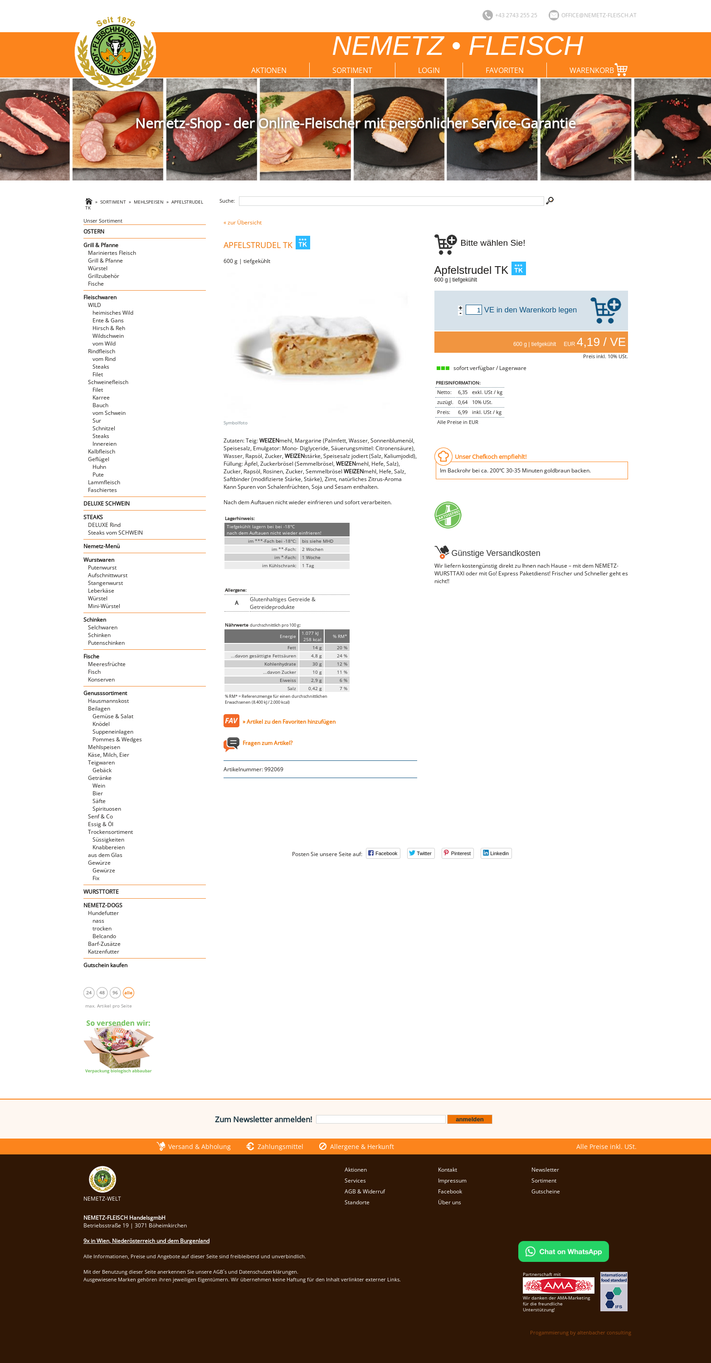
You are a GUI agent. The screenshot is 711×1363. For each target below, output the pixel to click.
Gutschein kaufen (105, 965)
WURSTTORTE (101, 892)
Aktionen (269, 70)
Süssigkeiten (108, 839)
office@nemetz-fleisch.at (599, 15)
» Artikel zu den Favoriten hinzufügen (289, 721)
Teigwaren (101, 762)
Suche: (227, 200)
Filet (98, 374)
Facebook (450, 1191)
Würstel (97, 268)
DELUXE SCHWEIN (106, 503)
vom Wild (104, 343)
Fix (96, 878)
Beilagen (99, 708)
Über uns (449, 1202)
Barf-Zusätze (104, 944)
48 (102, 992)
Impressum (452, 1180)
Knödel (101, 724)
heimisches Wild (113, 312)
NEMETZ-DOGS (102, 905)
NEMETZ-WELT (102, 1194)
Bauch (100, 405)
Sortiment (352, 70)
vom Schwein (109, 413)
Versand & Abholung (199, 1146)
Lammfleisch (104, 482)
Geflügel (98, 459)
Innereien (105, 444)
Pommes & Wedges (117, 739)
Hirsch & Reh (109, 328)
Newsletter (545, 1169)
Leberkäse (101, 590)
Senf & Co (100, 816)
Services (355, 1180)
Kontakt (447, 1169)
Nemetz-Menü (101, 546)
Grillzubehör (103, 276)
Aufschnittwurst (107, 575)
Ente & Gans (108, 320)
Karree (101, 397)
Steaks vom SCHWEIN (115, 532)
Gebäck (102, 770)
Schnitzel (104, 428)
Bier (98, 793)
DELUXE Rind (104, 525)
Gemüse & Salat (113, 716)
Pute (98, 474)
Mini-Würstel (104, 606)
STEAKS (93, 517)
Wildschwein (108, 336)
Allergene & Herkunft (362, 1146)
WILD (94, 305)
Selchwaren (102, 627)
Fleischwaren (100, 297)
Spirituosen (107, 809)
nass (98, 921)
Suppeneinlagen (113, 731)
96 (115, 992)
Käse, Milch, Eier (108, 755)
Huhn (99, 467)
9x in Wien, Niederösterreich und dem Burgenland (146, 1241)
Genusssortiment (105, 693)
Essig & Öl (100, 824)
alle (128, 992)
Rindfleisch (101, 351)
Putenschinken (106, 643)
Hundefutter (103, 913)
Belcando (104, 936)
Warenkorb (601, 70)
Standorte (357, 1202)
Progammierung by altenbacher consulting (580, 1332)
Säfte (99, 801)
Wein (99, 785)
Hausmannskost (108, 701)
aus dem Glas (105, 855)
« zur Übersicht (243, 222)
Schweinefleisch (108, 382)
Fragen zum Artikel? (267, 743)
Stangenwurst (105, 583)
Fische (96, 283)
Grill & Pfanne (100, 245)
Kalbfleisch (101, 451)
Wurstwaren (98, 560)
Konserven (101, 679)
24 (89, 992)
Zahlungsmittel (280, 1146)
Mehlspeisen (149, 202)
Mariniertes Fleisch (112, 253)
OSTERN (93, 231)
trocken (102, 928)
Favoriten (505, 70)
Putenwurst (102, 567)
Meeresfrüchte (107, 664)
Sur (97, 420)
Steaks (101, 366)
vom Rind (104, 359)
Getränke (100, 778)
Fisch (94, 672)
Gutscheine (545, 1191)
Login (429, 70)
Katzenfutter (103, 951)
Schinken (94, 619)
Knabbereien (109, 847)
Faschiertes (102, 490)
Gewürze (99, 862)
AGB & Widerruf (365, 1191)
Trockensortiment (110, 832)
